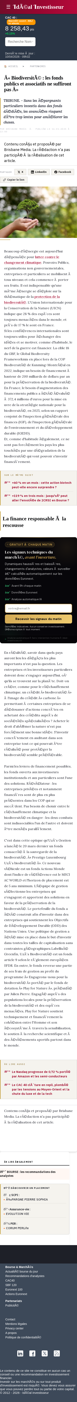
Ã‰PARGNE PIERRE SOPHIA (27, 1199)
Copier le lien (13, 179)
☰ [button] (8, 7)
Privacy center (14, 1328)
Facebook (62, 172)
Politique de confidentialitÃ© (23, 1337)
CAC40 (10, 1280)
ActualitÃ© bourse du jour (21, 1271)
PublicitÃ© (12, 1305)
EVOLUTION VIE (17, 1214)
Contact (10, 1319)
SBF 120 (10, 1285)
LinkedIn (39, 172)
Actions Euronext (16, 1294)
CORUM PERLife (17, 1228)
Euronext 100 (13, 1289)
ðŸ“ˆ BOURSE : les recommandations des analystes (27, 1174)
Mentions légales (16, 1323)
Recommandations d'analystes (24, 1276)
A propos (11, 1332)
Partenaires (37, 66)
